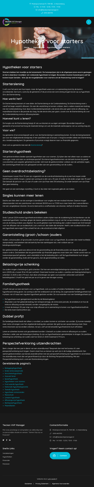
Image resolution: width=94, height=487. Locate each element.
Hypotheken (7, 457)
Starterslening (36, 145)
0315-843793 (47, 13)
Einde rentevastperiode (14, 371)
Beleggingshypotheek (13, 368)
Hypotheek (38, 47)
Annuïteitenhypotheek (13, 373)
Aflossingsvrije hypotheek (15, 400)
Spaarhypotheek (11, 379)
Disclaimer (28, 484)
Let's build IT (52, 479)
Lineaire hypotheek (12, 398)
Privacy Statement (42, 484)
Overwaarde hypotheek (14, 384)
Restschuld (9, 395)
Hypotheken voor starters (15, 381)
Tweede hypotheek (12, 389)
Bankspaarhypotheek (13, 403)
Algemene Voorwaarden (60, 484)
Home (26, 47)
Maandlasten (10, 406)
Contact (60, 455)
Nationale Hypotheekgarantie (16, 387)
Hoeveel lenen (10, 376)
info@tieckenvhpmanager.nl (47, 10)
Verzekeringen (8, 453)
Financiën (6, 460)
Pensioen (6, 464)
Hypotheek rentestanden (14, 392)
